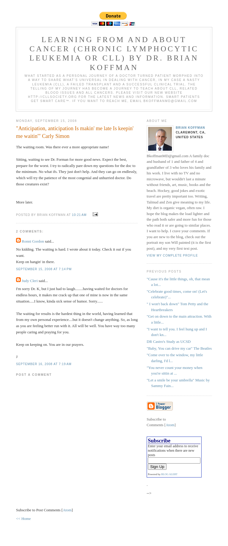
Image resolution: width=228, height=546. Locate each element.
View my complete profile (172, 255)
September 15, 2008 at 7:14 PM (44, 269)
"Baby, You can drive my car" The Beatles (179, 348)
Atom (67, 510)
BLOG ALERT (169, 474)
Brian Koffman (190, 127)
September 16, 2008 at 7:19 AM (44, 364)
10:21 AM (80, 215)
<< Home (23, 518)
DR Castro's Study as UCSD (169, 341)
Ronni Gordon (33, 241)
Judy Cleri (30, 280)
